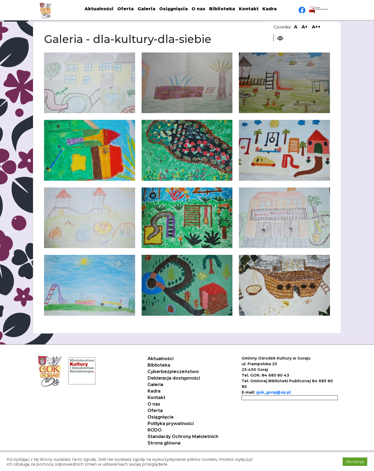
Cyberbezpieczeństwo (173, 371)
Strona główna (164, 443)
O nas (198, 8)
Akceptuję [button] (355, 461)
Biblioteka (222, 8)
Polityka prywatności (171, 423)
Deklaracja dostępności (174, 378)
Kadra (269, 8)
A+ (305, 26)
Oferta (125, 8)
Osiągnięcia (173, 8)
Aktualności (99, 8)
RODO (155, 430)
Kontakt (249, 8)
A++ (316, 26)
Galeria (146, 8)
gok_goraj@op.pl (273, 392)
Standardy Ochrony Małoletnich (183, 436)
